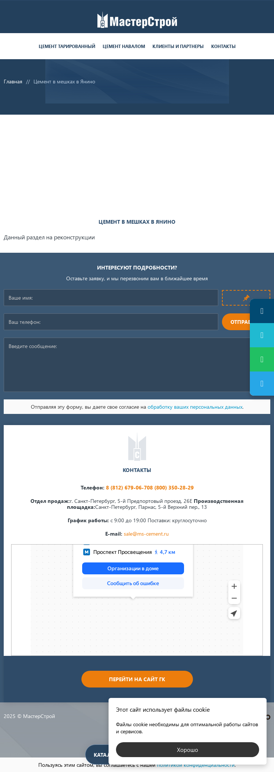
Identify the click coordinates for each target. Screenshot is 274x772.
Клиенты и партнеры (178, 46)
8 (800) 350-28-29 (172, 487)
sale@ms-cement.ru (146, 533)
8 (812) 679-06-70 (128, 487)
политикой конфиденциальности (196, 764)
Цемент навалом (124, 46)
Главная (13, 81)
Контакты (223, 46)
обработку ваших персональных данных (195, 406)
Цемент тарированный (67, 46)
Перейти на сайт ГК (137, 679)
